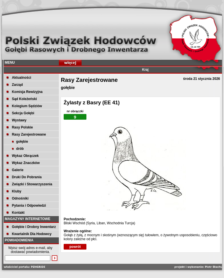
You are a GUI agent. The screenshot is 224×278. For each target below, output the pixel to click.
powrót (75, 247)
